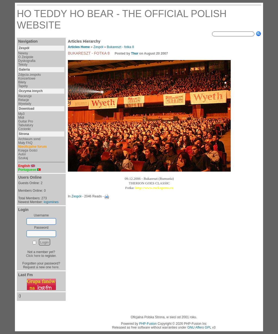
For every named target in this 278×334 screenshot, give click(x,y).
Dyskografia (26, 61)
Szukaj (23, 158)
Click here (33, 256)
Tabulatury (25, 125)
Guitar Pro (25, 121)
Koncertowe (26, 78)
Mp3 (21, 114)
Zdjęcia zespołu (29, 75)
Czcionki (24, 129)
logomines (51, 202)
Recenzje (25, 96)
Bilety (22, 82)
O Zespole (25, 57)
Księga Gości (27, 150)
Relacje (23, 100)
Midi (21, 117)
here (55, 267)
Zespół (98, 47)
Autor (22, 154)
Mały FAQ (25, 143)
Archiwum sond (29, 139)
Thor (134, 53)
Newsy (23, 53)
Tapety (23, 86)
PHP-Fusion (148, 324)
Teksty (22, 65)
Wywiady (24, 104)
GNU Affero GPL (199, 327)
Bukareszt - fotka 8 (120, 47)
